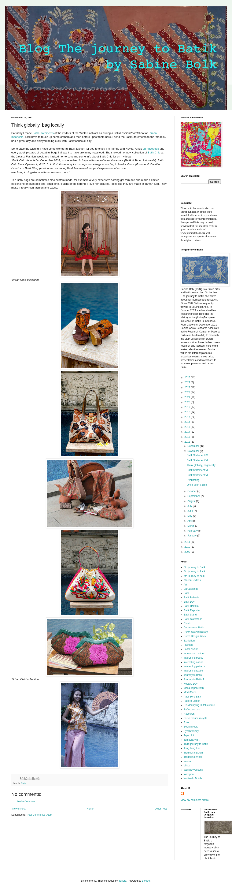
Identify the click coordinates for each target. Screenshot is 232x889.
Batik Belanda (191, 597)
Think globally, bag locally (201, 465)
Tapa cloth (189, 735)
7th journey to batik (194, 575)
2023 (187, 387)
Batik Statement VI (197, 475)
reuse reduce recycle (195, 718)
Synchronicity (191, 731)
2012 (187, 441)
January (192, 535)
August (191, 501)
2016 (187, 421)
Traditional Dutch (193, 752)
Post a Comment (26, 801)
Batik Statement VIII (198, 460)
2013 (187, 436)
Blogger (146, 880)
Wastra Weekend (193, 769)
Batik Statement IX (197, 455)
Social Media (191, 726)
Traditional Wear (193, 756)
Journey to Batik (193, 675)
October (192, 491)
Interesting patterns (195, 666)
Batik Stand (190, 614)
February (192, 530)
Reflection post (192, 709)
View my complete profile (195, 800)
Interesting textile (193, 670)
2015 (187, 426)
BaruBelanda (191, 588)
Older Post (161, 808)
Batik (23, 783)
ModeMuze (190, 692)
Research (189, 713)
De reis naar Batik (194, 627)
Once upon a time (197, 484)
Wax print (189, 774)
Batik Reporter (192, 610)
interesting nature (193, 662)
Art (185, 584)
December (193, 445)
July (190, 506)
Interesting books (193, 657)
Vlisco (187, 765)
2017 (187, 417)
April (190, 520)
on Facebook (151, 148)
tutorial (187, 761)
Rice (186, 722)
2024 (187, 382)
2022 (187, 392)
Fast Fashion (191, 649)
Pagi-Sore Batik (192, 696)
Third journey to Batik (196, 744)
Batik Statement (193, 619)
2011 (187, 541)
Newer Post (19, 808)
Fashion (188, 644)
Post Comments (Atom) (40, 814)
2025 (187, 377)
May (190, 515)
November (193, 451)
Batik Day (189, 601)
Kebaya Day (191, 683)
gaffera (122, 880)
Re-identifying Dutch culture (199, 705)
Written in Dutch (193, 778)
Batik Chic (154, 152)
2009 (187, 551)
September (193, 496)
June (190, 510)
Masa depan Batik (194, 688)
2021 (187, 397)
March (191, 525)
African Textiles (192, 580)
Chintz (187, 623)
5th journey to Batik (195, 567)
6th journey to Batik (195, 571)
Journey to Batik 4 (194, 679)
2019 (187, 407)
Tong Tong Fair (192, 748)
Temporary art (191, 739)
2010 (187, 546)
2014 (187, 431)
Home (90, 808)
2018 (187, 412)
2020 (187, 402)
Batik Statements (43, 133)
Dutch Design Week (195, 636)
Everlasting (193, 480)
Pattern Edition (192, 700)
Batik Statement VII (198, 470)
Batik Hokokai (191, 606)
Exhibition (189, 640)
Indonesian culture (194, 653)
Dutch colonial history (196, 632)
